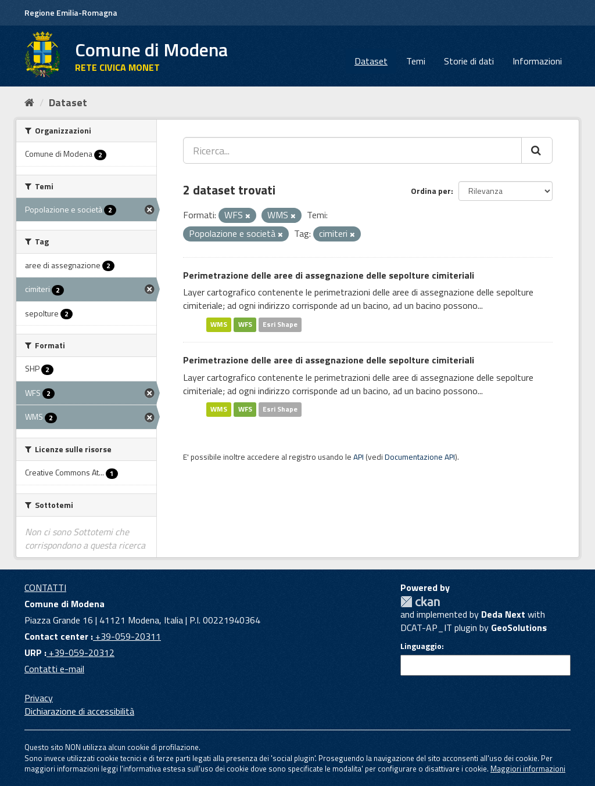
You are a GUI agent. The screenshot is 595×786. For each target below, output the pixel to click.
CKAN (420, 602)
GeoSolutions (519, 627)
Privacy (38, 698)
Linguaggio (421, 646)
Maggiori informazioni (527, 768)
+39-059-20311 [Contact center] (127, 636)
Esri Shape (280, 324)
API (358, 457)
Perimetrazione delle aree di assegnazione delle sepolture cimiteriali (328, 275)
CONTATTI (45, 587)
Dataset (371, 61)
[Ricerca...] (352, 150)
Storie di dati (469, 61)
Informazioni (537, 61)
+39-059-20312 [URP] (80, 652)
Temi (415, 61)
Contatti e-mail (54, 669)
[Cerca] (537, 150)
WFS (245, 324)
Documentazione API (420, 457)
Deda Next (503, 614)
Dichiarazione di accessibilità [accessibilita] (79, 711)
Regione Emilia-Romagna (70, 12)
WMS (218, 324)
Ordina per (431, 191)
